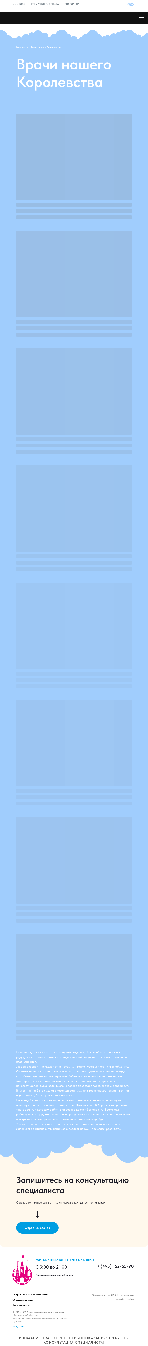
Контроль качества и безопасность (30, 1294)
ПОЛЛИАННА (71, 4)
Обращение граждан (23, 1299)
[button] (37, 1228)
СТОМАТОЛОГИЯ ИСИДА (45, 4)
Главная (20, 46)
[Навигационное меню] (141, 18)
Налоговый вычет (21, 1304)
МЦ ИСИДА (18, 4)
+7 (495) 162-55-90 (114, 1266)
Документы (18, 1326)
